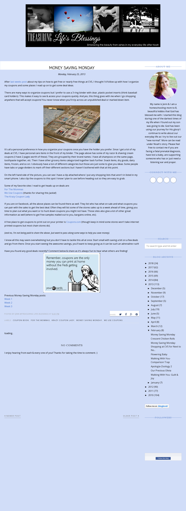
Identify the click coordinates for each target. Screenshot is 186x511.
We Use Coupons (13, 192)
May (153, 317)
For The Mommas (13, 189)
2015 (150, 275)
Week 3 (8, 306)
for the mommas (40, 320)
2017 (150, 267)
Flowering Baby (159, 354)
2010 (150, 395)
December (156, 288)
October (155, 296)
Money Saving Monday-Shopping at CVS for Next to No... (166, 346)
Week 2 (8, 302)
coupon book (21, 320)
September (157, 301)
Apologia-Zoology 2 (161, 366)
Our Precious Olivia (161, 370)
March (154, 326)
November (156, 292)
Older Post (130, 416)
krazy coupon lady (63, 320)
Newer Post (13, 416)
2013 (150, 284)
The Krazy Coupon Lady (17, 196)
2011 (150, 390)
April (153, 321)
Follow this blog (163, 458)
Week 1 (8, 299)
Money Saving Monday (163, 334)
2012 (150, 386)
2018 (150, 263)
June (153, 313)
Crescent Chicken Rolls (163, 338)
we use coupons (113, 320)
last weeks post (18, 81)
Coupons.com (73, 221)
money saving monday (89, 320)
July (153, 309)
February (156, 330)
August (155, 305)
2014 (150, 280)
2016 (150, 271)
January (155, 382)
